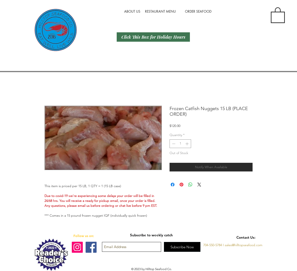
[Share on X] (199, 184)
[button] (278, 14)
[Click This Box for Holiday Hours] (153, 37)
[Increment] (187, 144)
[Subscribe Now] (182, 247)
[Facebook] (91, 247)
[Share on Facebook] (172, 184)
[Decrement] (173, 144)
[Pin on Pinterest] (181, 184)
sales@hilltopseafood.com (243, 245)
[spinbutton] (180, 144)
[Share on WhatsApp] (190, 184)
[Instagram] (77, 247)
